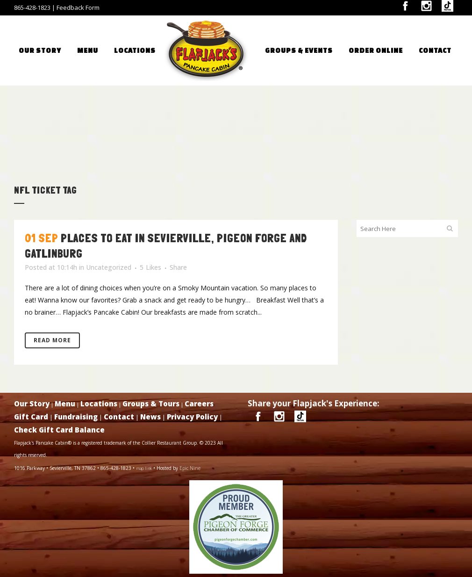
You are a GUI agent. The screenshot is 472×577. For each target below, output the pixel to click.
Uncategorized (108, 267)
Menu (65, 403)
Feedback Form (78, 7)
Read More (52, 340)
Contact (119, 416)
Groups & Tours (150, 403)
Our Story (32, 403)
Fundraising (76, 416)
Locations (98, 403)
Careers (199, 403)
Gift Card (31, 416)
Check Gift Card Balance (59, 429)
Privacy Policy (192, 416)
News (150, 416)
